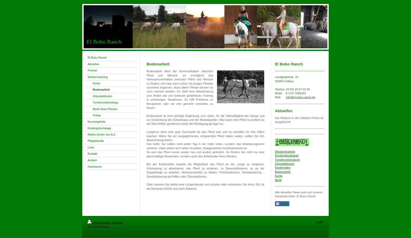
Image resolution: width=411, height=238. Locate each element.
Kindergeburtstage (287, 155)
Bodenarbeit (282, 171)
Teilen (282, 204)
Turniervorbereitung (287, 159)
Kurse (279, 175)
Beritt (278, 180)
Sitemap (117, 222)
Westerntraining (285, 151)
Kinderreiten (282, 167)
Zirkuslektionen (284, 163)
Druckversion (99, 222)
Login (319, 221)
